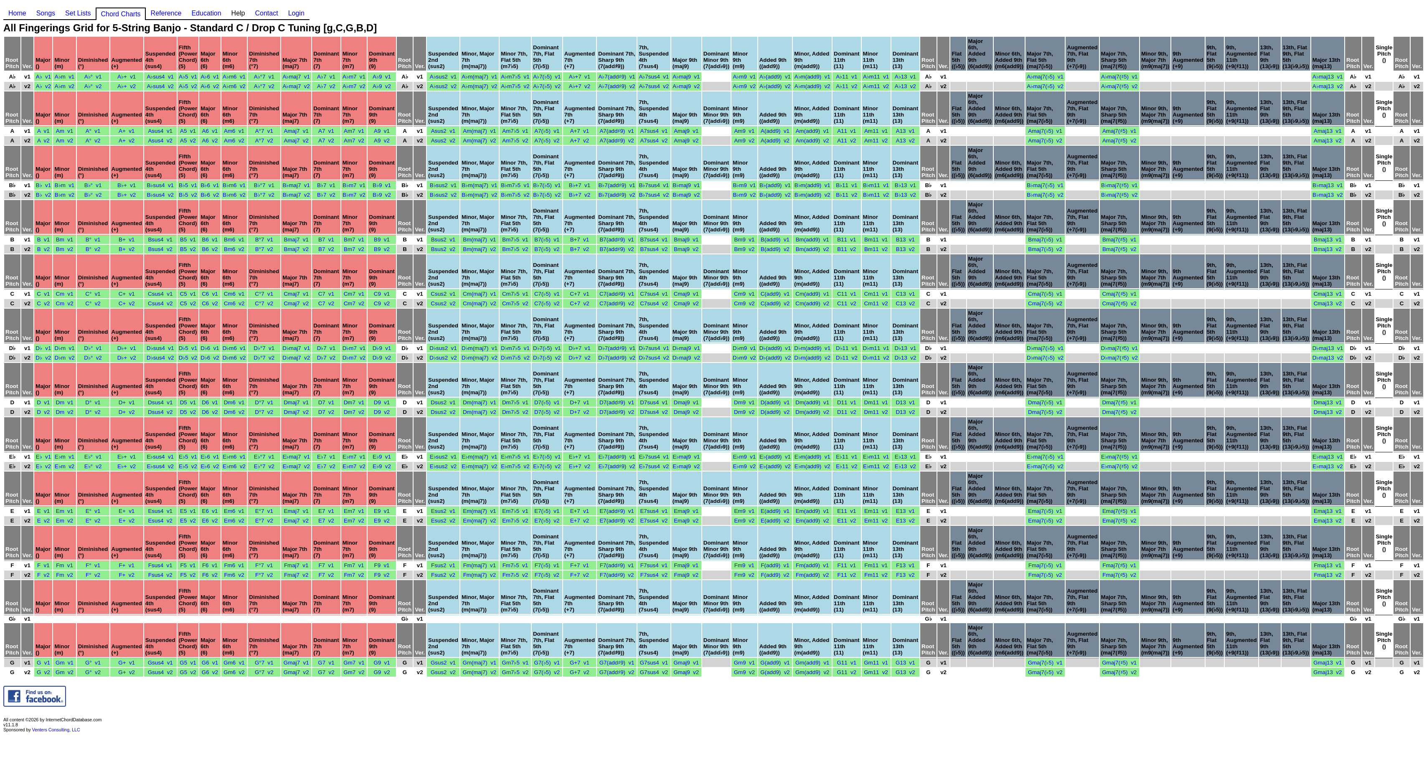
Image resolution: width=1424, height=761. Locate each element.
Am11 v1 (876, 131)
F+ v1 (126, 565)
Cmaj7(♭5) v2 (1045, 303)
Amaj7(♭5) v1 (1045, 131)
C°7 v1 (264, 294)
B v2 (43, 249)
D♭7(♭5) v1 (547, 348)
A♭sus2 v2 (443, 86)
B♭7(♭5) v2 (547, 195)
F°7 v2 (264, 575)
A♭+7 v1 (580, 77)
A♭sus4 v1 (160, 77)
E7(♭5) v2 (546, 520)
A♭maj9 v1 (686, 77)
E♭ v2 (43, 466)
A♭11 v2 (846, 86)
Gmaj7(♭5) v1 (1045, 663)
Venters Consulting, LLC (56, 729)
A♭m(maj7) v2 (479, 86)
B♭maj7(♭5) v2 (1045, 195)
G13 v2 (905, 672)
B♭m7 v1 (354, 185)
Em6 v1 (234, 511)
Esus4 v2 (160, 520)
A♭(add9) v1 (775, 77)
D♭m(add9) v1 (812, 348)
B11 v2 (846, 249)
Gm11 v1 (876, 663)
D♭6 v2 (210, 358)
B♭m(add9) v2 (812, 195)
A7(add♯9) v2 (616, 140)
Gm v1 (65, 663)
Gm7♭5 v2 (515, 672)
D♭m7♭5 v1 (515, 348)
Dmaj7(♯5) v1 (1119, 402)
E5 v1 (188, 511)
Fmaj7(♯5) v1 (1119, 565)
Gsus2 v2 (443, 672)
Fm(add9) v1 (812, 565)
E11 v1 (846, 511)
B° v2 (93, 249)
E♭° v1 (93, 457)
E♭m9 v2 (744, 466)
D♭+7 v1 (579, 348)
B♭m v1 (64, 185)
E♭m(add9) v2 (812, 466)
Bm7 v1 (354, 239)
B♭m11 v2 (876, 195)
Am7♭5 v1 (515, 131)
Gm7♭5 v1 (515, 663)
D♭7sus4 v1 (654, 348)
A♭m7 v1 (354, 77)
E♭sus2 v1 (443, 457)
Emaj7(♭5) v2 (1045, 520)
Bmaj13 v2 (1328, 249)
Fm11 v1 (876, 565)
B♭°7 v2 (264, 195)
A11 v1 (846, 131)
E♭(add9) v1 (775, 457)
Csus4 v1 (160, 294)
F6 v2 (210, 575)
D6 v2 (210, 412)
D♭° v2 (93, 358)
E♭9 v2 (382, 466)
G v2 (43, 672)
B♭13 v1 (905, 185)
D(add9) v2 (775, 412)
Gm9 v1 (744, 663)
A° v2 (93, 140)
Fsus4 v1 (160, 565)
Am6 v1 (234, 131)
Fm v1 (64, 565)
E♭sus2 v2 (443, 466)
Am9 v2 (744, 140)
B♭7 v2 (326, 195)
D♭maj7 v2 (296, 358)
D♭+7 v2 (579, 358)
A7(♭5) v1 (546, 131)
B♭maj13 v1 (1327, 185)
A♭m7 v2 (354, 86)
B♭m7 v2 (354, 195)
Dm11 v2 (876, 412)
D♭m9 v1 (744, 348)
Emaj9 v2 (686, 520)
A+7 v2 (579, 140)
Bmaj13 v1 (1328, 239)
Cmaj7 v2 (296, 303)
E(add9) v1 (775, 511)
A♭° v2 (93, 86)
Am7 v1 (354, 131)
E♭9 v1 (382, 457)
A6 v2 (210, 140)
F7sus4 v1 (654, 565)
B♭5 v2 (188, 195)
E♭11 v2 (846, 466)
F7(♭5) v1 (547, 565)
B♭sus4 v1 (160, 185)
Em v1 (64, 511)
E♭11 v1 (846, 457)
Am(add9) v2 (812, 140)
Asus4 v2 (160, 140)
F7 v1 (326, 565)
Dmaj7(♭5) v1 (1045, 402)
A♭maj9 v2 (686, 86)
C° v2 (92, 303)
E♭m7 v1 (354, 457)
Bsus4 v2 (160, 249)
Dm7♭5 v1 (515, 402)
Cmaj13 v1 (1328, 294)
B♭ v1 (43, 185)
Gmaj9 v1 (686, 663)
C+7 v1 (579, 294)
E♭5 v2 (188, 466)
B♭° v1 (93, 185)
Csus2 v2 (443, 303)
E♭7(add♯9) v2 (616, 466)
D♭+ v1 (126, 348)
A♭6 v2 (210, 86)
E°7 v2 (264, 520)
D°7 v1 (264, 402)
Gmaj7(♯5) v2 (1119, 672)
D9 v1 (382, 402)
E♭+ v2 (126, 466)
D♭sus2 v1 (443, 348)
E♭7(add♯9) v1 (616, 457)
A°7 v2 (264, 140)
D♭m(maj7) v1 (480, 348)
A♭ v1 (43, 77)
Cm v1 (64, 294)
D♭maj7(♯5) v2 (1119, 358)
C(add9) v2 (775, 303)
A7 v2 (326, 140)
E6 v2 (210, 520)
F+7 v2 (579, 575)
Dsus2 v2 (443, 412)
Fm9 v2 (744, 575)
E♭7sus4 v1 (654, 457)
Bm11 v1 (876, 239)
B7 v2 (326, 249)
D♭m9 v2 (744, 358)
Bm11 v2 (876, 249)
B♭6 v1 (210, 185)
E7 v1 (326, 511)
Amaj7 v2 (296, 140)
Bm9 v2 (744, 249)
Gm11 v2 (876, 672)
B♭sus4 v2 (160, 195)
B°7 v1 (264, 239)
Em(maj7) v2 (479, 520)
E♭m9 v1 (744, 457)
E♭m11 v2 (876, 466)
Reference (166, 13)
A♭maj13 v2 (1327, 86)
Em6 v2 (234, 520)
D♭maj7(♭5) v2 (1045, 358)
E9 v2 (382, 520)
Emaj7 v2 (296, 520)
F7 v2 (326, 575)
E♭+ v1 (126, 457)
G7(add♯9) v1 (617, 663)
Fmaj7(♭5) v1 (1045, 565)
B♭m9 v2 (744, 195)
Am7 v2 (354, 140)
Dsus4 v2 (160, 412)
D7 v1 (326, 402)
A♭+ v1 (126, 77)
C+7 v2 (579, 303)
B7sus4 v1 (654, 239)
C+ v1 (127, 294)
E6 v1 (210, 511)
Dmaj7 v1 (296, 402)
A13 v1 (905, 131)
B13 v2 (905, 249)
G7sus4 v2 (654, 672)
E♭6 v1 (210, 457)
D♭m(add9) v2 (812, 358)
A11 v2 (846, 140)
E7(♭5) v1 (546, 511)
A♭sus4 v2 (160, 86)
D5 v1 (188, 402)
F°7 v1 (264, 565)
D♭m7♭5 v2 (515, 358)
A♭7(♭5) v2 (547, 86)
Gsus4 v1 (160, 663)
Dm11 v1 (876, 402)
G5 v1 (188, 663)
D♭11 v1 (847, 348)
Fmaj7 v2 (296, 575)
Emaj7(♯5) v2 (1119, 520)
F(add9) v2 (775, 575)
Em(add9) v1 (812, 511)
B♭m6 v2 (234, 195)
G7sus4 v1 (654, 663)
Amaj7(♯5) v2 (1119, 140)
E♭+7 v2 (580, 466)
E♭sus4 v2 (160, 466)
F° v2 (93, 575)
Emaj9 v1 (686, 511)
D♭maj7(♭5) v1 (1045, 348)
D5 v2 (188, 412)
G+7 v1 (579, 663)
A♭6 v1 (210, 77)
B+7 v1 (579, 239)
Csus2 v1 (443, 294)
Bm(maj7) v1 (479, 239)
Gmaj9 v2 (686, 672)
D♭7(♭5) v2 (547, 358)
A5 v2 (188, 140)
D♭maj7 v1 (296, 348)
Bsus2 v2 (443, 249)
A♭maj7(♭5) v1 (1045, 77)
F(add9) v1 (775, 565)
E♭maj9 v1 (686, 457)
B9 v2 (382, 249)
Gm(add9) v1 (812, 663)
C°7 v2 (264, 303)
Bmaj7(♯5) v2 (1119, 249)
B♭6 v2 (210, 195)
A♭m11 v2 (876, 86)
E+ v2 (127, 520)
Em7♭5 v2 (515, 520)
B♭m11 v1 (876, 185)
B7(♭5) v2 (546, 249)
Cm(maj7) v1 (479, 294)
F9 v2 (381, 575)
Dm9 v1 (744, 402)
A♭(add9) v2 (775, 86)
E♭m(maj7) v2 (479, 466)
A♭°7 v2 (264, 86)
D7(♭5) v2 (547, 412)
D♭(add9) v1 (775, 348)
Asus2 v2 (443, 140)
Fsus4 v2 (160, 575)
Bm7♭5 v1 (515, 239)
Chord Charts (120, 14)
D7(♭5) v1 (547, 402)
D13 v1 (905, 402)
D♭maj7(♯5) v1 (1119, 348)
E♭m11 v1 (876, 457)
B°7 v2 (264, 249)
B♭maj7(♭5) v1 (1045, 185)
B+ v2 (127, 249)
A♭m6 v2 (234, 86)
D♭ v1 (43, 348)
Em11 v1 (876, 511)
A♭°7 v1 (264, 77)
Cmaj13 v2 (1328, 303)
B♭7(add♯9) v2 (616, 195)
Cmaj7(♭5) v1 (1045, 294)
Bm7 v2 (354, 249)
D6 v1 (210, 402)
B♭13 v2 (905, 195)
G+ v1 (126, 663)
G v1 (43, 663)
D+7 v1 (579, 402)
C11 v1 (846, 294)
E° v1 (93, 511)
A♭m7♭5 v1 (515, 77)
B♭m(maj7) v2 (479, 195)
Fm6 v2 (234, 575)
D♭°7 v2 (264, 358)
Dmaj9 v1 (686, 402)
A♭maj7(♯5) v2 (1119, 86)
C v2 (43, 303)
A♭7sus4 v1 (654, 77)
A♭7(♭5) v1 (547, 77)
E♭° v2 (93, 466)
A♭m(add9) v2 (812, 86)
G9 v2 (381, 672)
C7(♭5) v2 (547, 303)
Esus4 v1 (160, 511)
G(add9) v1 (774, 663)
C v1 (43, 294)
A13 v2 (905, 140)
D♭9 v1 (382, 348)
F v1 (43, 565)
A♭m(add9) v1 (812, 77)
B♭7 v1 (326, 185)
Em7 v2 (354, 520)
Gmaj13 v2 (1327, 672)
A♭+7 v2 (580, 86)
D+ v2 (127, 412)
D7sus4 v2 (654, 412)
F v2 (43, 575)
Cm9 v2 (744, 303)
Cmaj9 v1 (686, 294)
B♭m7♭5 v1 (515, 185)
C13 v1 (905, 294)
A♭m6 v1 (234, 77)
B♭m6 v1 (234, 185)
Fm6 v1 (234, 565)
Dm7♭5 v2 (515, 412)
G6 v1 (210, 663)
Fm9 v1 (744, 565)
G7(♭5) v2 (547, 672)
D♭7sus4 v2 (654, 358)
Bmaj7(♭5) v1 (1045, 239)
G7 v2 (326, 672)
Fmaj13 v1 (1327, 565)
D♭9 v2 (382, 358)
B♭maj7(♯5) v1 (1119, 185)
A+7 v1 (579, 131)
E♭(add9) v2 (775, 466)
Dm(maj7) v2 (479, 412)
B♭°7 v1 (264, 185)
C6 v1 (210, 294)
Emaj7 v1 (296, 511)
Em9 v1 (744, 511)
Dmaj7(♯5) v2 (1119, 412)
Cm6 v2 (234, 303)
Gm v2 (65, 672)
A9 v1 (382, 131)
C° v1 (92, 294)
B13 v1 (905, 239)
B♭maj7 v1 (296, 185)
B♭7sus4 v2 (654, 195)
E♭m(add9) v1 (812, 457)
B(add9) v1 (775, 239)
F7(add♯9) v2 (617, 575)
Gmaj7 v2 (296, 672)
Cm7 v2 (354, 303)
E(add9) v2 (775, 520)
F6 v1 (210, 565)
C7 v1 (326, 294)
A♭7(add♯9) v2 (616, 86)
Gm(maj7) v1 (480, 663)
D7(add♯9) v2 (616, 412)
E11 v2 (846, 520)
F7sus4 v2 (654, 575)
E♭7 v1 (326, 457)
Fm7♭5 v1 (515, 565)
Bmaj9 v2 (686, 249)
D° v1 (92, 402)
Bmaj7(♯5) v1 (1119, 239)
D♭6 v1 (210, 348)
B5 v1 (188, 239)
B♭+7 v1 (580, 185)
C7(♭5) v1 (547, 294)
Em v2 (64, 520)
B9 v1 (382, 239)
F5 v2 (187, 575)
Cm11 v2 (876, 303)
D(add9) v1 (775, 402)
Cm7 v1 (354, 294)
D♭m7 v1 (354, 348)
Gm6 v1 (233, 663)
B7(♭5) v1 (546, 239)
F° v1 (93, 565)
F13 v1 (905, 565)
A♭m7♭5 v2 (515, 86)
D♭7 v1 (326, 348)
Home (17, 13)
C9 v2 (382, 303)
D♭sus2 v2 (443, 358)
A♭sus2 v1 (443, 77)
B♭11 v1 (846, 185)
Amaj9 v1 (686, 131)
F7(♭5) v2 (547, 575)
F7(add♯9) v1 (617, 565)
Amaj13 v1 (1328, 131)
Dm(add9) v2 (812, 412)
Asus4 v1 (160, 131)
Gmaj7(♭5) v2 (1045, 672)
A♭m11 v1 (876, 77)
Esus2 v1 (443, 511)
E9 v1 (382, 511)
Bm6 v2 (234, 249)
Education (206, 13)
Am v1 (64, 131)
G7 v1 (326, 663)
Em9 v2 (744, 520)
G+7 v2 (579, 672)
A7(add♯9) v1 (616, 131)
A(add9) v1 (775, 131)
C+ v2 (127, 303)
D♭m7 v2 (354, 358)
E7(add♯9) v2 (616, 520)
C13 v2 (905, 303)
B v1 (43, 239)
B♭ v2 (43, 195)
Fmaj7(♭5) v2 (1045, 575)
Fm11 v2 (876, 575)
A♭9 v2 (382, 86)
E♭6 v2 (210, 466)
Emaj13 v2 (1328, 520)
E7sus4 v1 (654, 511)
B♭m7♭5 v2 (515, 195)
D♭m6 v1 (234, 348)
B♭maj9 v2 (686, 195)
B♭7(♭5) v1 (547, 185)
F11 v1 (847, 565)
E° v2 (93, 520)
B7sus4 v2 (654, 249)
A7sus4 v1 (654, 131)
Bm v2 (64, 249)
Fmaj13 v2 (1327, 575)
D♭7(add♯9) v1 (616, 348)
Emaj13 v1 (1328, 511)
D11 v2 (846, 412)
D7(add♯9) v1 (616, 402)
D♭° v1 (93, 348)
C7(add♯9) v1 (616, 294)
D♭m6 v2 (234, 358)
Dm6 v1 (234, 402)
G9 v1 (381, 663)
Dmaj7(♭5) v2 (1045, 412)
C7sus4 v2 (654, 303)
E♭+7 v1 (580, 457)
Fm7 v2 (354, 575)
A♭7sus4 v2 (654, 86)
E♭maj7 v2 (296, 466)
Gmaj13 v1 (1327, 663)
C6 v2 (210, 303)
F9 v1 (381, 565)
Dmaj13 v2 (1328, 412)
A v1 (43, 131)
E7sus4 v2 (654, 520)
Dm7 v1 (354, 402)
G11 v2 (847, 672)
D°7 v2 (264, 412)
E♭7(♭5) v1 (547, 457)
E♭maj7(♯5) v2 (1119, 466)
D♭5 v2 (188, 358)
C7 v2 (326, 303)
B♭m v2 (64, 195)
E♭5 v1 (188, 457)
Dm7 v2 (354, 412)
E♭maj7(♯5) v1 (1119, 457)
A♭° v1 (93, 77)
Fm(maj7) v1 (479, 565)
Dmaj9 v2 (686, 412)
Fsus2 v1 (443, 565)
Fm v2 (64, 575)
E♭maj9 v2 (686, 466)
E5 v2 (188, 520)
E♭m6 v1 (234, 457)
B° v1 (93, 239)
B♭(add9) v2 (775, 195)
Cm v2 (64, 303)
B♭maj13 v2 (1327, 195)
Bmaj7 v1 (296, 239)
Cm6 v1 (234, 294)
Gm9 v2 (744, 672)
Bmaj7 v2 (296, 249)
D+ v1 (127, 402)
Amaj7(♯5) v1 (1119, 131)
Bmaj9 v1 (686, 239)
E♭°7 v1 (264, 457)
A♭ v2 (43, 86)
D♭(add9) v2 (775, 358)
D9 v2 (382, 412)
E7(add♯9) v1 (616, 511)
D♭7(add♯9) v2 (616, 358)
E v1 (43, 511)
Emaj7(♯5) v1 (1119, 511)
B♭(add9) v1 (775, 185)
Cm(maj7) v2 (479, 303)
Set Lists (78, 13)
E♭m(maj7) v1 (479, 457)
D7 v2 (326, 412)
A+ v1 (127, 131)
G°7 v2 (264, 672)
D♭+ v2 (126, 358)
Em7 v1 (354, 511)
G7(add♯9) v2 (617, 672)
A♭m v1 (64, 77)
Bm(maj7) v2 (479, 249)
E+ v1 (127, 511)
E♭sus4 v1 (160, 457)
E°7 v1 (264, 511)
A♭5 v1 (188, 77)
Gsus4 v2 (160, 672)
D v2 (43, 412)
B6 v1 (210, 239)
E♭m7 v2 (354, 466)
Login (296, 13)
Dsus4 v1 (160, 402)
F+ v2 (126, 575)
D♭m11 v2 (876, 358)
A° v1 (93, 131)
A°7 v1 (264, 131)
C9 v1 (382, 294)
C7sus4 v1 (654, 294)
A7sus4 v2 (654, 140)
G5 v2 (188, 672)
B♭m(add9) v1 (812, 185)
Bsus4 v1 (160, 239)
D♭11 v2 (847, 358)
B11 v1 (846, 239)
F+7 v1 (579, 565)
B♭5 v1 (188, 185)
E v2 (43, 520)
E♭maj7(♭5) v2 (1045, 466)
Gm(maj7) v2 (480, 672)
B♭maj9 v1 (686, 185)
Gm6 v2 (233, 672)
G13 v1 (905, 663)
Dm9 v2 (744, 412)
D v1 (43, 402)
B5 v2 (188, 249)
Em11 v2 (876, 520)
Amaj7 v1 (296, 131)
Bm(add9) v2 (812, 249)
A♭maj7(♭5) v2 (1045, 86)
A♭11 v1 (846, 77)
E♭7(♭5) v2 (547, 466)
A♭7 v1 (326, 77)
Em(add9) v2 (812, 520)
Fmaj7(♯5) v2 (1119, 575)
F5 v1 (187, 565)
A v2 (43, 140)
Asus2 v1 (443, 131)
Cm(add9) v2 (812, 303)
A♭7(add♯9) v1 (616, 77)
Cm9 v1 (744, 294)
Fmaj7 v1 (296, 565)
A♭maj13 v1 (1327, 77)
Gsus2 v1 (443, 663)
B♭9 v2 (382, 195)
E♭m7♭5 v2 (515, 466)
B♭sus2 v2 (443, 195)
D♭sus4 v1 (160, 348)
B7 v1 (326, 239)
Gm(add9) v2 (812, 672)
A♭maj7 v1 (296, 77)
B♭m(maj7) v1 (479, 185)
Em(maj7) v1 (479, 511)
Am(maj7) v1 (479, 131)
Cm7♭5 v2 (515, 303)
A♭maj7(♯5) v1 (1119, 77)
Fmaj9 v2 (686, 575)
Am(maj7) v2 (479, 140)
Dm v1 (64, 402)
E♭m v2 (64, 466)
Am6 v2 (234, 140)
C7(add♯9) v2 (616, 303)
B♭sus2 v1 (443, 185)
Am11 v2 (876, 140)
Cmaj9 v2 (686, 303)
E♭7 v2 (326, 466)
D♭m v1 (64, 348)
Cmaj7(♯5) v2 (1119, 303)
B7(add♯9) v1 (616, 239)
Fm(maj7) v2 (479, 575)
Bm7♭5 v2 (515, 249)
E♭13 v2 (905, 466)
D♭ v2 (43, 358)
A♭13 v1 (905, 77)
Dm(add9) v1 (812, 402)
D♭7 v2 (326, 358)
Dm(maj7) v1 (479, 402)
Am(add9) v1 (812, 131)
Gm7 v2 (353, 672)
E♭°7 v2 (264, 466)
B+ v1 (127, 239)
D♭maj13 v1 (1327, 348)
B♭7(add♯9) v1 (616, 185)
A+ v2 (127, 140)
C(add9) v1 (775, 294)
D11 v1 (846, 402)
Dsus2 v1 (443, 402)
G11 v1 (847, 663)
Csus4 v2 (160, 303)
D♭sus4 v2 (160, 358)
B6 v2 (210, 249)
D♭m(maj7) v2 (480, 358)
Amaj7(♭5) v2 (1045, 140)
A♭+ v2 (126, 86)
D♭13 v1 (905, 348)
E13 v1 (905, 511)
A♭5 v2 (188, 86)
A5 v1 (188, 131)
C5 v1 (188, 294)
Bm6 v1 (234, 239)
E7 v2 (326, 520)
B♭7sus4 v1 (654, 185)
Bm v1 (64, 239)
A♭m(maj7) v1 (479, 77)
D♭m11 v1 (876, 348)
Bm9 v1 (744, 239)
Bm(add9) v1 (812, 239)
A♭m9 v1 (744, 77)
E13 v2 (905, 520)
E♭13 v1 (905, 457)
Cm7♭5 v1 (515, 294)
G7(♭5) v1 (547, 663)
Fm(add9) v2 (812, 575)
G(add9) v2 (774, 672)
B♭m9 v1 (744, 185)
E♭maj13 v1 (1327, 457)
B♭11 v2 (846, 195)
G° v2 (93, 672)
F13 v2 (905, 575)
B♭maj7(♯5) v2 (1119, 195)
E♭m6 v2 (234, 466)
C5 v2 (188, 303)
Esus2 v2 (443, 520)
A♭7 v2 (326, 86)
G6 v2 (210, 672)
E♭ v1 (43, 457)
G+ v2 (126, 672)
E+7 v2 (579, 520)
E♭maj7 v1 (296, 457)
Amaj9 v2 (686, 140)
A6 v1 (210, 131)
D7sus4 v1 (654, 402)
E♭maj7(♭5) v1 (1045, 457)
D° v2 (92, 412)
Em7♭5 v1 (515, 511)
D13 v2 (905, 412)
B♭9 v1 (382, 185)
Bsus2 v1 (443, 239)
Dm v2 (64, 412)
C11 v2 (846, 303)
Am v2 (64, 140)
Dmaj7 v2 (296, 412)
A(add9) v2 (775, 140)
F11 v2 (847, 575)
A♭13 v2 (905, 86)
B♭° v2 (93, 195)
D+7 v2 (579, 412)
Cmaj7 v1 (296, 294)
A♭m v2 (64, 86)
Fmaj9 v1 (686, 565)
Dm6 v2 (234, 412)
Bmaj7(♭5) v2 (1045, 249)
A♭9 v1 (382, 77)
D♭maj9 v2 (686, 358)
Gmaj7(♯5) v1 (1119, 663)
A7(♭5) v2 (546, 140)
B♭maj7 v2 (296, 195)
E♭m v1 (64, 457)
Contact (266, 13)
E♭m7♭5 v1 (515, 457)
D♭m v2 (64, 358)
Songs (45, 13)
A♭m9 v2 (744, 86)
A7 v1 (326, 131)
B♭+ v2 (126, 195)
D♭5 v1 (188, 348)
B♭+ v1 (126, 185)
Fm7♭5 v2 (515, 575)
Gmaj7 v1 (296, 663)
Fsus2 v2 (443, 575)
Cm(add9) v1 (812, 294)
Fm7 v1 (354, 565)
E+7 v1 (579, 511)
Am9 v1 (744, 131)
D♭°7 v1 (264, 348)
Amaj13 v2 (1328, 140)
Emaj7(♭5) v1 (1045, 511)
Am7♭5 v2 (515, 140)
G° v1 (93, 663)
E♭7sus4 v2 (654, 466)
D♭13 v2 (905, 358)
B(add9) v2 (775, 249)
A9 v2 (382, 140)
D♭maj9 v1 (686, 348)
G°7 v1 (264, 663)
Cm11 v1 (876, 294)
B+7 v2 (579, 249)
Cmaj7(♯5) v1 (1119, 294)
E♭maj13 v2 (1327, 466)
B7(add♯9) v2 (616, 249)
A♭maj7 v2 (296, 86)
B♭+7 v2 (580, 195)
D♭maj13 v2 (1327, 358)
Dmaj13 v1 (1328, 402)
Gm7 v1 (353, 663)
